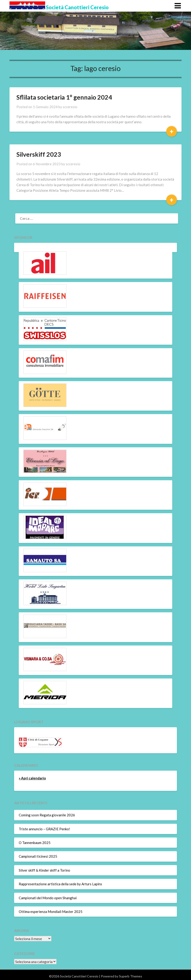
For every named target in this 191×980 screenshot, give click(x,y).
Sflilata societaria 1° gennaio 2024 (64, 97)
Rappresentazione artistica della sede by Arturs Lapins (60, 884)
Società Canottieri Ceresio (77, 7)
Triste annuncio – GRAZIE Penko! (44, 829)
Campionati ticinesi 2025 (38, 856)
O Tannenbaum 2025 (34, 842)
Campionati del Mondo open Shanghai (48, 898)
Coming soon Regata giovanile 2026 (47, 815)
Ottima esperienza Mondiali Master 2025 (50, 911)
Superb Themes (130, 976)
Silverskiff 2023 (38, 154)
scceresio (70, 107)
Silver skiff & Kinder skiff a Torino (44, 870)
